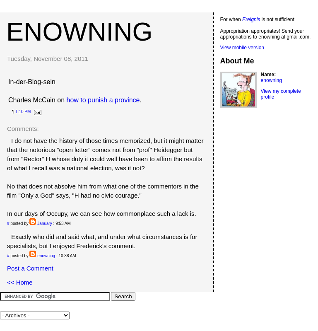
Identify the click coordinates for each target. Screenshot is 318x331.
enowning (79, 31)
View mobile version (242, 48)
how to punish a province (103, 100)
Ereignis (251, 19)
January (44, 223)
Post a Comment (30, 268)
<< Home (20, 282)
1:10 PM (23, 111)
